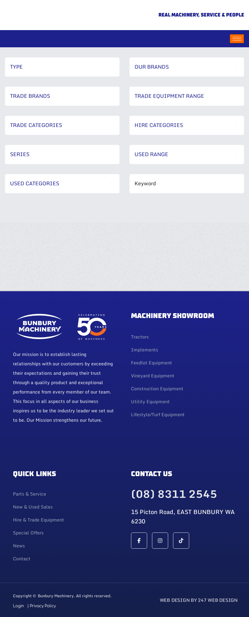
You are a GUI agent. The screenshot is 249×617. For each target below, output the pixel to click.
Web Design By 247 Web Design (199, 600)
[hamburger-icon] (237, 38)
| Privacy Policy (41, 606)
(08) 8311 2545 (174, 494)
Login (18, 606)
